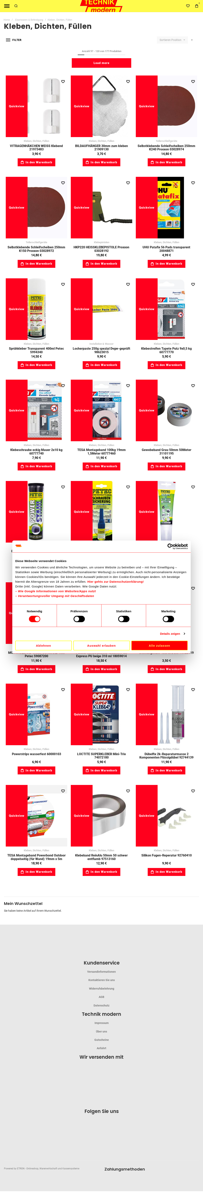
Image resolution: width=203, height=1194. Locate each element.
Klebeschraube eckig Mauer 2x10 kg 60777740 (36, 451)
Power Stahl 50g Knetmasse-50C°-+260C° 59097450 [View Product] (36, 512)
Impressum (102, 1023)
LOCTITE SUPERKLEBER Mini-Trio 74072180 (101, 756)
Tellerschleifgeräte (166, 140)
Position (176, 40)
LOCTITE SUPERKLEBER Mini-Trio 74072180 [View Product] (101, 714)
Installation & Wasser (101, 343)
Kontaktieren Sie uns (101, 980)
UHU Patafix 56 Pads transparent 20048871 (166, 249)
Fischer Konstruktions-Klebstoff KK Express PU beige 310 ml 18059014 (101, 654)
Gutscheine (101, 1039)
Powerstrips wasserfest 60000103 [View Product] (36, 714)
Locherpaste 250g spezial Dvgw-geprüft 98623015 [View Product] (101, 309)
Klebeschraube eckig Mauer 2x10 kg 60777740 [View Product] (36, 410)
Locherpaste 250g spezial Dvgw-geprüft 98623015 (101, 350)
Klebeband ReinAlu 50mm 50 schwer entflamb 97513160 (101, 857)
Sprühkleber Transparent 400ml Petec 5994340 (36, 350)
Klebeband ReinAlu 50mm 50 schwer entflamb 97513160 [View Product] (101, 816)
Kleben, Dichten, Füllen (36, 140)
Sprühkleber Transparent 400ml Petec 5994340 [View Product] (36, 309)
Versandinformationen (101, 971)
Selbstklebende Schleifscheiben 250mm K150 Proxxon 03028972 (36, 249)
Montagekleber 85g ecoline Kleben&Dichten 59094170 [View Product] (166, 512)
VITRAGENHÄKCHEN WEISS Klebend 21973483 (36, 147)
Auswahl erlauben (101, 645)
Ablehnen (43, 645)
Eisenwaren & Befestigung (29, 19)
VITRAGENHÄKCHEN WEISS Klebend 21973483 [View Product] (36, 106)
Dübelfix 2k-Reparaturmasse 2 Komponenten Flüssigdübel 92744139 (166, 756)
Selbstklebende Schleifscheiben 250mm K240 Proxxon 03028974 (166, 147)
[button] (63, 81)
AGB (101, 997)
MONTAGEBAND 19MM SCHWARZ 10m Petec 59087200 (36, 654)
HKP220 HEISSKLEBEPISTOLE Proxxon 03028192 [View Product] (101, 207)
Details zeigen (170, 633)
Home (7, 19)
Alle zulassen (159, 645)
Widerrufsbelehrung (101, 988)
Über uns (101, 1031)
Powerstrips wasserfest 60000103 (36, 754)
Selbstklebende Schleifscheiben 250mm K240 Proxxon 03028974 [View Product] (166, 106)
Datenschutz (101, 1005)
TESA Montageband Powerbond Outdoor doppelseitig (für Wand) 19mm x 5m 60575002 (36, 858)
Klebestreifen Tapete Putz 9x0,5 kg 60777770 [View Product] (166, 309)
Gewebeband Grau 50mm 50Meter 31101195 (166, 451)
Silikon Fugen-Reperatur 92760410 (166, 855)
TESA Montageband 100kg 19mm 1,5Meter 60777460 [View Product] (101, 410)
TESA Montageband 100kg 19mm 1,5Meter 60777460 (101, 451)
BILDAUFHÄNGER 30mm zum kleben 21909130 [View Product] (101, 106)
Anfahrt (101, 1048)
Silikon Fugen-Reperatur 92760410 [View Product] (166, 816)
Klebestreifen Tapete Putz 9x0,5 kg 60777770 (166, 350)
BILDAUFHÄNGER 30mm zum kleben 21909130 (101, 147)
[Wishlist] (188, 6)
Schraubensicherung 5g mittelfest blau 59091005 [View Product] (101, 512)
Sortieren (165, 40)
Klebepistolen (101, 242)
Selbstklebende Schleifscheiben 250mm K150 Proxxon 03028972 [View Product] (36, 207)
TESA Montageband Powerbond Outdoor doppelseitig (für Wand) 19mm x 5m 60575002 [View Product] (36, 816)
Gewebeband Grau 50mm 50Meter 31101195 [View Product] (166, 410)
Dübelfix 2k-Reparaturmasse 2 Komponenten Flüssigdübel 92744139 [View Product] (166, 714)
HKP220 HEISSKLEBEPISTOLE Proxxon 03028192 (101, 249)
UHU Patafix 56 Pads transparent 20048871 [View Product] (166, 207)
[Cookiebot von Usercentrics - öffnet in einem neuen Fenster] (170, 547)
